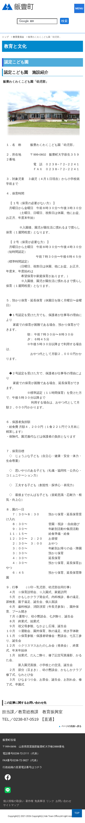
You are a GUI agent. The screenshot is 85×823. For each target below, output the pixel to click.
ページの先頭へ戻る (71, 726)
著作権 (29, 801)
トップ (5, 37)
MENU (79, 8)
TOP (77, 812)
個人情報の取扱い (13, 801)
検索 (64, 21)
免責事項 (40, 801)
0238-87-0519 (26, 719)
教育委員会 (18, 37)
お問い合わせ (63, 801)
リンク (50, 801)
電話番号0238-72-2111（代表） (21, 753)
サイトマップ (11, 805)
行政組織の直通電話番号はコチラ (22, 767)
